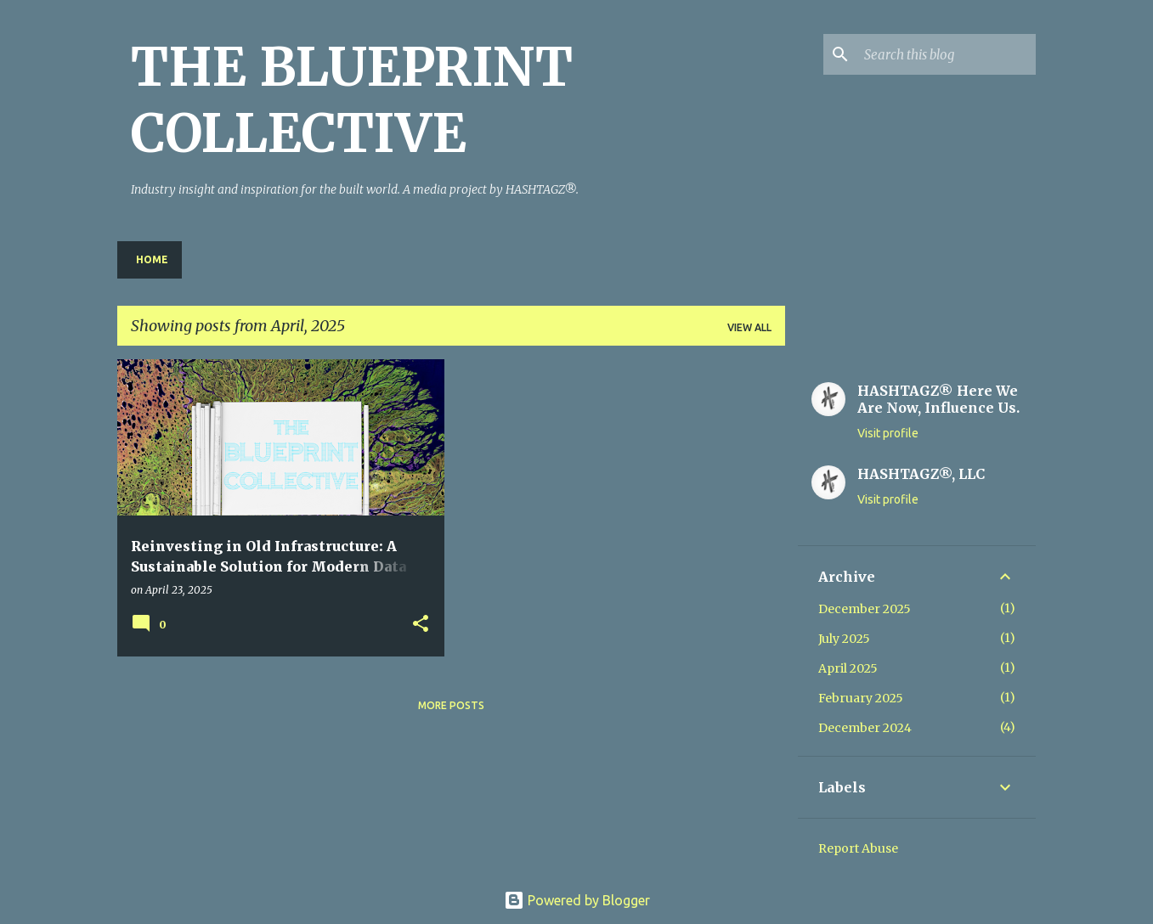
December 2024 (865, 727)
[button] (420, 624)
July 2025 (844, 638)
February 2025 (860, 698)
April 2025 (848, 668)
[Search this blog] (946, 54)
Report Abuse (858, 848)
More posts (451, 705)
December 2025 (864, 609)
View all (749, 327)
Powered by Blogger (577, 900)
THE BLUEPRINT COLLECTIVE (352, 100)
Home (152, 259)
